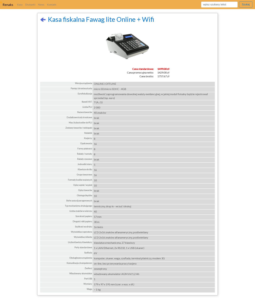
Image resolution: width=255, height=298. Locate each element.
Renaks (8, 5)
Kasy (20, 4)
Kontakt (51, 4)
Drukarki (30, 4)
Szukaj (246, 4)
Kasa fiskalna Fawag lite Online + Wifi (97, 19)
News (41, 4)
